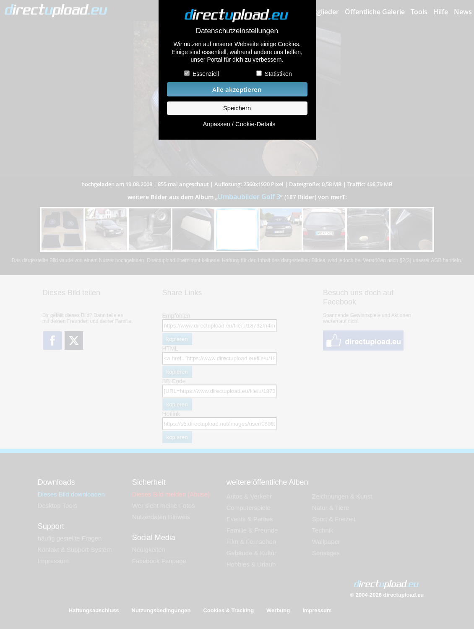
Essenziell (206, 73)
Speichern (237, 108)
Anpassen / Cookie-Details (239, 124)
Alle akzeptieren (237, 90)
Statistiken (278, 73)
